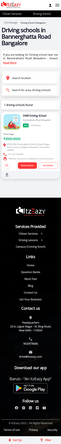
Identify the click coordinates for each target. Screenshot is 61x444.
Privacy (33, 430)
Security (52, 430)
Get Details (48, 165)
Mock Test (30, 279)
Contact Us (30, 292)
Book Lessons (27, 165)
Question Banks (30, 272)
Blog (30, 286)
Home (30, 265)
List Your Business (30, 299)
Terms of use (12, 430)
